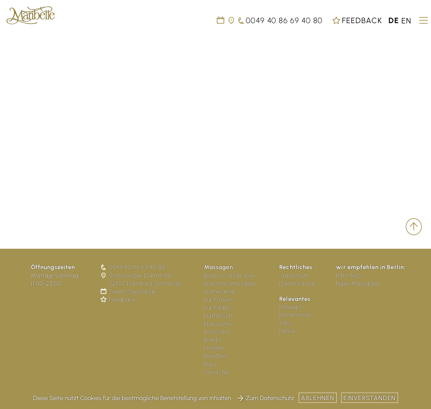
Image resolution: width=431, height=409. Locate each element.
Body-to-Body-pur (229, 275)
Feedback (357, 20)
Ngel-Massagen (358, 283)
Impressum (294, 275)
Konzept (290, 306)
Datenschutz (296, 283)
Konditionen (295, 314)
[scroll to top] (414, 226)
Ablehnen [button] (318, 398)
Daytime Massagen (231, 283)
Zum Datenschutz (265, 398)
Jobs (285, 322)
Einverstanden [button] (369, 398)
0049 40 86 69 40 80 (133, 267)
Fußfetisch (218, 315)
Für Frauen (218, 299)
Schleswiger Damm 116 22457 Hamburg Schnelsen (142, 279)
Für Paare (217, 307)
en (406, 20)
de (393, 20)
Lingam (214, 347)
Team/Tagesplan (129, 291)
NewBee (215, 355)
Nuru (210, 364)
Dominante (219, 291)
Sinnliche (216, 372)
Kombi (212, 339)
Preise (287, 330)
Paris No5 (348, 275)
